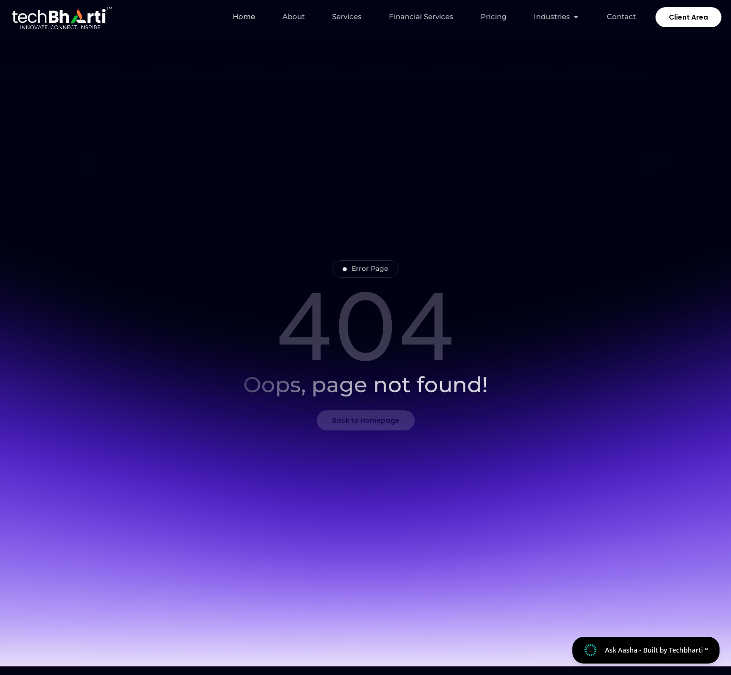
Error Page (365, 268)
